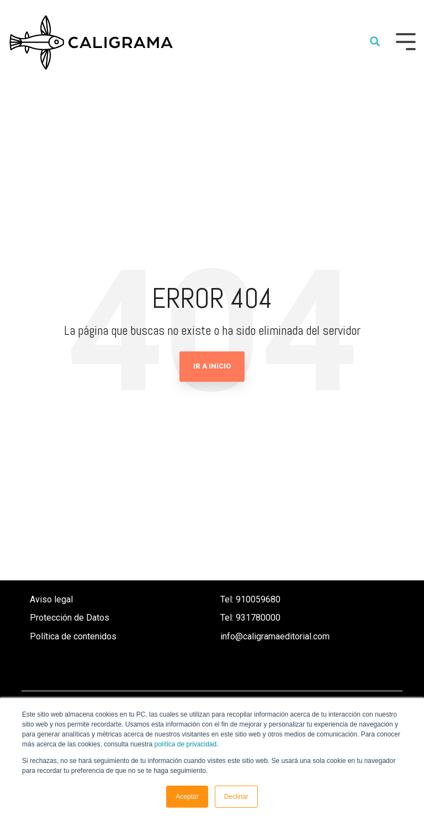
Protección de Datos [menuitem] (69, 617)
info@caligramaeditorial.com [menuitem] (275, 636)
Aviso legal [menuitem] (51, 599)
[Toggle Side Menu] (406, 40)
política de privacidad (185, 744)
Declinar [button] (236, 796)
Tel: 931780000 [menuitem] (250, 617)
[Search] (375, 42)
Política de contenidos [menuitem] (73, 636)
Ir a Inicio (212, 366)
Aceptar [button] (187, 796)
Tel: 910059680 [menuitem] (251, 599)
